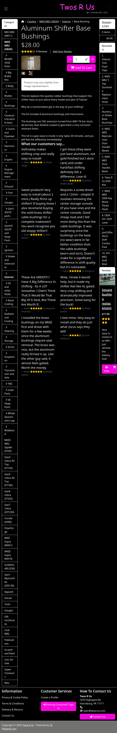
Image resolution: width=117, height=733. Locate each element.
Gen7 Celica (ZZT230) (9, 508)
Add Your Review (62, 51)
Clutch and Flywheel (9, 132)
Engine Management (9, 171)
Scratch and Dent (9, 651)
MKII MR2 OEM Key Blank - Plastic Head (107, 200)
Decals (8, 598)
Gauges (8, 201)
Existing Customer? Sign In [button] (58, 706)
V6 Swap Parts (7, 403)
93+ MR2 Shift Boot (106, 258)
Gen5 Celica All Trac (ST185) (9, 480)
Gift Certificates (9, 620)
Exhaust (8, 185)
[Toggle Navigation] (6, 9)
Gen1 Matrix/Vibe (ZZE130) (9, 580)
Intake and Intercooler (9, 262)
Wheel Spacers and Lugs (9, 417)
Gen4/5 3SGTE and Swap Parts (8, 231)
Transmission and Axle (9, 372)
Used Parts (8, 391)
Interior (66, 21)
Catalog (31, 21)
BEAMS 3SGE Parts (8, 61)
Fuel (9, 192)
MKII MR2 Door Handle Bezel (106, 164)
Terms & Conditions (13, 703)
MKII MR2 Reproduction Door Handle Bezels (107, 139)
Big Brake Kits (7, 76)
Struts (10, 347)
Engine (8, 158)
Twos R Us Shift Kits (107, 181)
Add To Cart (81, 68)
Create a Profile (49, 697)
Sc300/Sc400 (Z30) (9, 566)
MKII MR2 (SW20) (49, 21)
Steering (9, 329)
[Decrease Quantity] (70, 59)
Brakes (8, 94)
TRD (9, 383)
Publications (9, 641)
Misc (7, 683)
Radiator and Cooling (9, 316)
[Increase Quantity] (92, 59)
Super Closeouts (9, 673)
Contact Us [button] (97, 716)
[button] (31, 63)
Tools (7, 604)
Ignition (8, 248)
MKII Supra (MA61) (8, 541)
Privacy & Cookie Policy (15, 697)
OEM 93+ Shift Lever (107, 219)
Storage (8, 339)
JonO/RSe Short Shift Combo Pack (107, 240)
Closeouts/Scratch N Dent (9, 117)
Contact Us (8, 715)
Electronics (9, 146)
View (106, 369)
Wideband (9, 431)
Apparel (8, 591)
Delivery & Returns (12, 709)
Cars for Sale (8, 661)
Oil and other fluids (7, 289)
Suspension (9, 357)
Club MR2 (7, 631)
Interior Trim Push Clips (106, 65)
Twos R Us (28, 725)
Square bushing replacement (107, 299)
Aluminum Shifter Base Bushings (107, 117)
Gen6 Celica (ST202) (8, 495)
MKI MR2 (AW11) (9, 33)
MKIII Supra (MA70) (8, 555)
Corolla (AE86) (8, 520)
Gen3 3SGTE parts (9, 212)
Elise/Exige (9, 529)
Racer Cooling (9, 302)
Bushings (9, 104)
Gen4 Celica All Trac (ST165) (9, 462)
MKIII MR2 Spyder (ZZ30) (8, 445)
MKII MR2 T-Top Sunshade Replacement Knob (107, 89)
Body (9, 86)
